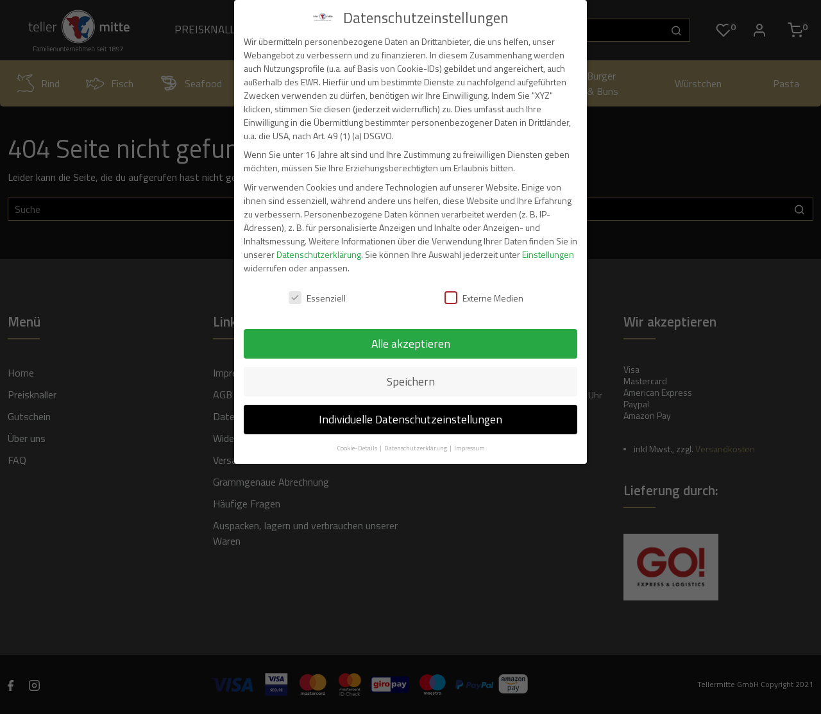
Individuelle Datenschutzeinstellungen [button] (410, 419)
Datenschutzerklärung (318, 254)
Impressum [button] (469, 448)
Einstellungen (548, 254)
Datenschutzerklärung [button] (416, 448)
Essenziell (317, 298)
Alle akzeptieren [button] (410, 343)
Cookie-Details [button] (357, 448)
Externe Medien (483, 298)
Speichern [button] (411, 381)
